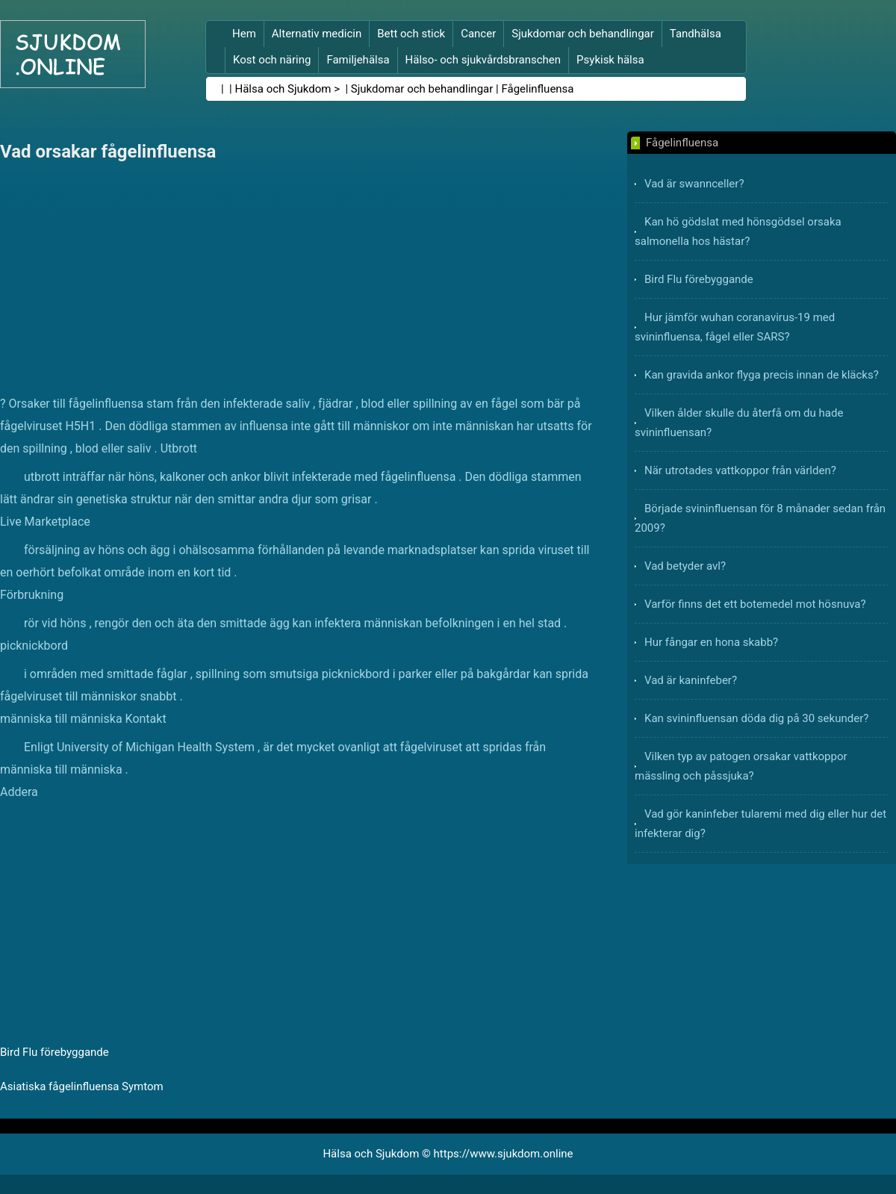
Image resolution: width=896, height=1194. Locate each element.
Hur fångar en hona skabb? (711, 642)
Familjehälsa (357, 59)
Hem (244, 33)
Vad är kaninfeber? (690, 680)
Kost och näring (272, 59)
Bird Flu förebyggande (54, 1052)
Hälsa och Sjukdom (283, 89)
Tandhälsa (695, 33)
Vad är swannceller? (694, 183)
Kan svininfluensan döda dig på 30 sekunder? (756, 718)
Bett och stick (411, 33)
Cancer (478, 33)
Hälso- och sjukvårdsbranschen (483, 59)
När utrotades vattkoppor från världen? (740, 470)
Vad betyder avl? (685, 566)
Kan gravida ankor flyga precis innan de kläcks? (761, 375)
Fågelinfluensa (537, 89)
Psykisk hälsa (610, 59)
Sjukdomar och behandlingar (582, 33)
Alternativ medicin (316, 33)
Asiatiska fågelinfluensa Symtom (82, 1086)
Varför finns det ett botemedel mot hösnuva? (755, 604)
